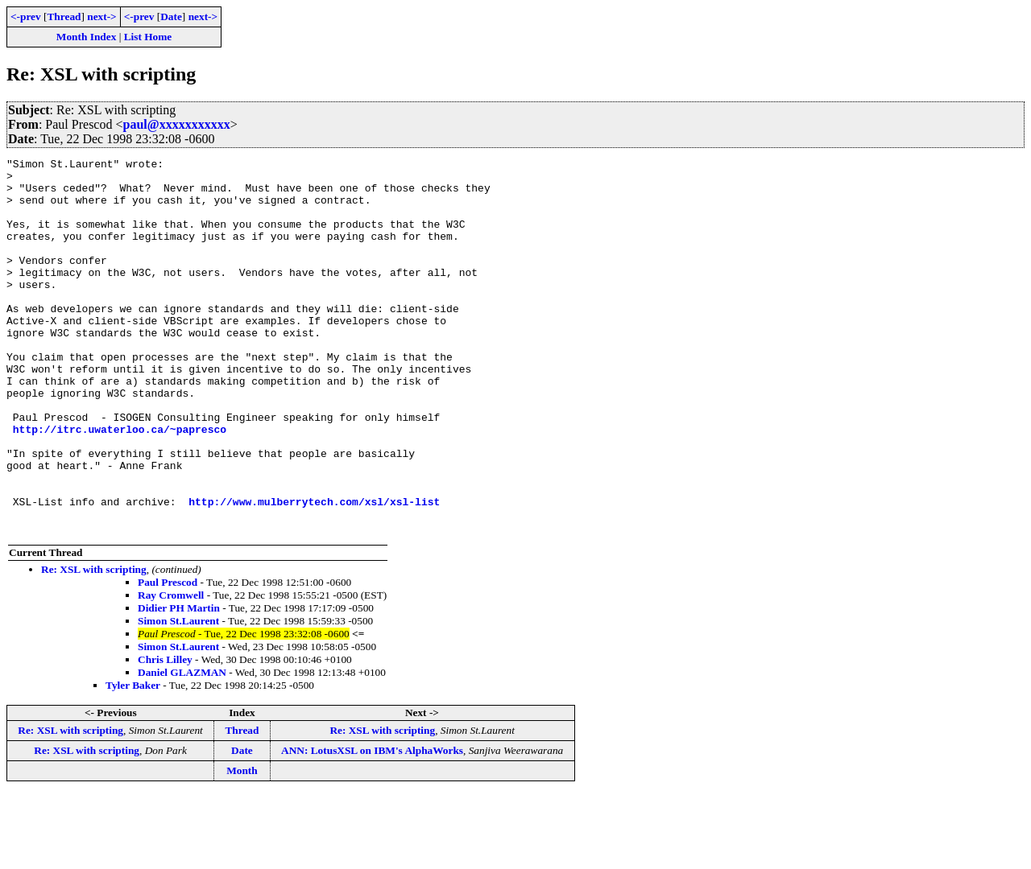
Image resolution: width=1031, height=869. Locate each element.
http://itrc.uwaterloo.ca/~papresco (119, 484)
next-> (101, 16)
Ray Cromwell (171, 670)
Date (171, 16)
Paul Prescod (167, 657)
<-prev (25, 16)
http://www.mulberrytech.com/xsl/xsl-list (314, 571)
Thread (64, 16)
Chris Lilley (165, 734)
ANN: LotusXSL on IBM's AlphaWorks (372, 825)
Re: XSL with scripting (94, 644)
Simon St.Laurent (178, 696)
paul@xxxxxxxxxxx (176, 124)
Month (242, 845)
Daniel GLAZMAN (182, 747)
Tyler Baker (133, 760)
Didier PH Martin (179, 683)
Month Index (86, 37)
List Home (148, 37)
